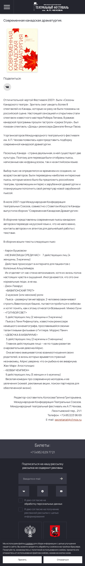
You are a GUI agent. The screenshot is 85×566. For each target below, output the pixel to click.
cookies (29, 543)
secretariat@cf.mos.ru (68, 420)
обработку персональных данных (43, 503)
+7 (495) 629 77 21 (42, 452)
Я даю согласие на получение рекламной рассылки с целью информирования (38, 512)
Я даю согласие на (42, 502)
